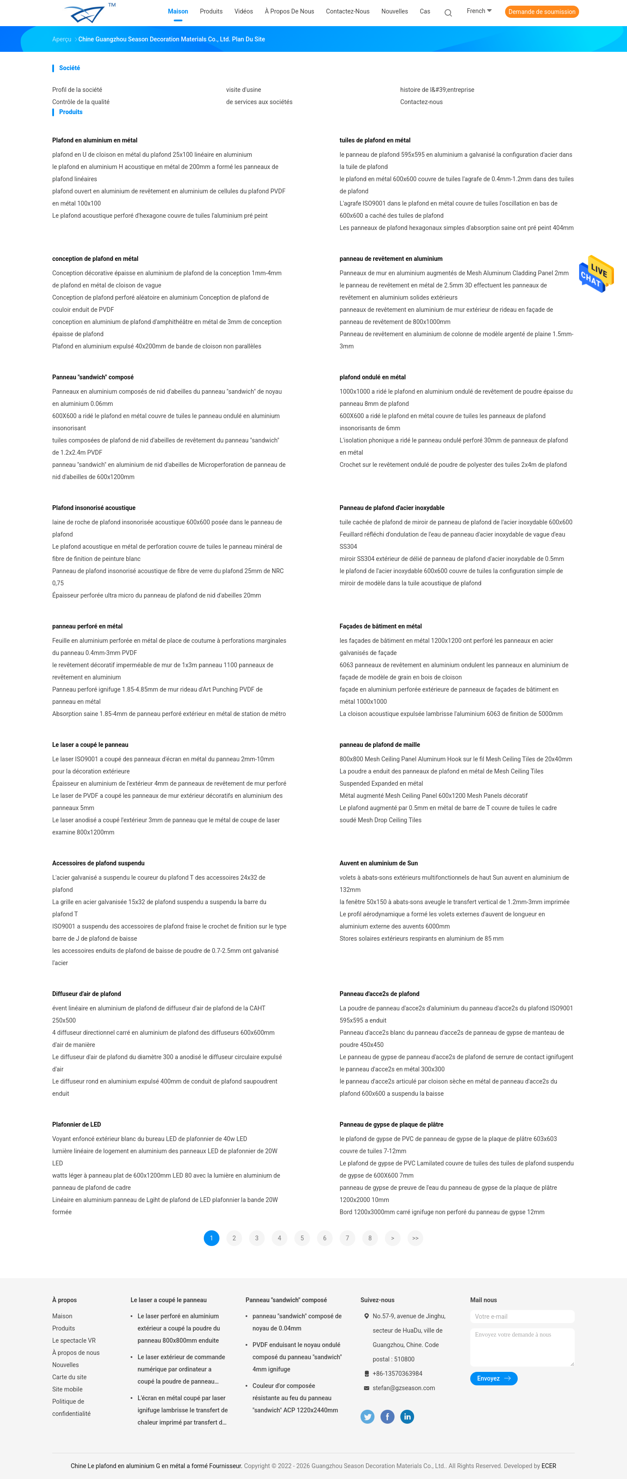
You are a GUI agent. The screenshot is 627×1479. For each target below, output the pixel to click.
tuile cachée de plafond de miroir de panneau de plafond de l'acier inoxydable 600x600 (456, 522)
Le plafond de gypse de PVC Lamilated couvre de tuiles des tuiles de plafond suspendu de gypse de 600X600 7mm (457, 1169)
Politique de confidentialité (71, 1407)
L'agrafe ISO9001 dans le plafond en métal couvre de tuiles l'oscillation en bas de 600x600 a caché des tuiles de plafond (448, 209)
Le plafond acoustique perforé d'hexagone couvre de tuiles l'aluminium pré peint (160, 215)
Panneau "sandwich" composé (93, 377)
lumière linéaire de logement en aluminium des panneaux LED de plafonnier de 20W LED (164, 1157)
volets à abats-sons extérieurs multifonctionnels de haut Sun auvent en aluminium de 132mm (454, 883)
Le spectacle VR (74, 1340)
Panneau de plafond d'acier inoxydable (392, 507)
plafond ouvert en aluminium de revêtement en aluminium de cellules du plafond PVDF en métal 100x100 (169, 197)
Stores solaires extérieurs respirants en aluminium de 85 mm (422, 938)
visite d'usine (243, 89)
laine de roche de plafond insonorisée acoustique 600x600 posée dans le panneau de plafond (167, 528)
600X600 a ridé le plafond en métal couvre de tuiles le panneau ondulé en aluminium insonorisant (166, 422)
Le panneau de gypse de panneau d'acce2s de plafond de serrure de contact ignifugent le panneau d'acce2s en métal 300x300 (456, 1063)
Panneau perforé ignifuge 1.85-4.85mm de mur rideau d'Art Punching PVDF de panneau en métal (157, 695)
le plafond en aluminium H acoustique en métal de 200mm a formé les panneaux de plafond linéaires (165, 172)
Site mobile (67, 1389)
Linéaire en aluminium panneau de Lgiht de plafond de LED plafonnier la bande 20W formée (165, 1206)
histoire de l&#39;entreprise (437, 89)
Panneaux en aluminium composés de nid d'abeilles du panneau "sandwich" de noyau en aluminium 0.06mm (167, 397)
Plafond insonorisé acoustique (93, 507)
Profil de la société (77, 89)
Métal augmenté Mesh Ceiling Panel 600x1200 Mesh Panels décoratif (434, 795)
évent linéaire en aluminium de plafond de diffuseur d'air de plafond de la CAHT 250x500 (158, 1014)
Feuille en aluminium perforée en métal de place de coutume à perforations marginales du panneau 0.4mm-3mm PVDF (169, 646)
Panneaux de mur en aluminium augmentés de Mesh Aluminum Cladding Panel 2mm (454, 273)
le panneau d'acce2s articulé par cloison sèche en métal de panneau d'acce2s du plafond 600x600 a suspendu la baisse (448, 1087)
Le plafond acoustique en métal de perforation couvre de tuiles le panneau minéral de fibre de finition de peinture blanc (167, 552)
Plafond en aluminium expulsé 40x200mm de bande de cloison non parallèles (156, 346)
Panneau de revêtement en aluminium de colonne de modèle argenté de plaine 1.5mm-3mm (456, 340)
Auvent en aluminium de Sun (379, 863)
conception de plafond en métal (95, 258)
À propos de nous (76, 1352)
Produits (63, 1328)
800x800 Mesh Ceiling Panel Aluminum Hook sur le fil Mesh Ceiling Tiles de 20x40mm (456, 759)
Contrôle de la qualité (81, 101)
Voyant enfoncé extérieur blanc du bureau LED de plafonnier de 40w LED (149, 1138)
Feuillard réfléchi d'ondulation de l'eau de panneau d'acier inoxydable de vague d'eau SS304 (452, 540)
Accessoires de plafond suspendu (98, 863)
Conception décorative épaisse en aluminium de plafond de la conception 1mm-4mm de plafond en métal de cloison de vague (167, 279)
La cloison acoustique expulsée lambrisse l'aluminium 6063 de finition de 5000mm (451, 713)
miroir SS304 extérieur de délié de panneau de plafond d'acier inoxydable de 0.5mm (452, 558)
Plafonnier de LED (76, 1124)
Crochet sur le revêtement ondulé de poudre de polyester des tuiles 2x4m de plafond (453, 464)
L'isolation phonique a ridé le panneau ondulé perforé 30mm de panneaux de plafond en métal (454, 446)
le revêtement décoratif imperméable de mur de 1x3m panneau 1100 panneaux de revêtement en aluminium (162, 671)
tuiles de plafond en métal (375, 140)
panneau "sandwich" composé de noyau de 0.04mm (297, 1322)
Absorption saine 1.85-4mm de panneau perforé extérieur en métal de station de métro (169, 713)
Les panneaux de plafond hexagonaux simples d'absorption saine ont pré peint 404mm (457, 227)
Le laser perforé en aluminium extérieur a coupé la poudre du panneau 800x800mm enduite (179, 1328)
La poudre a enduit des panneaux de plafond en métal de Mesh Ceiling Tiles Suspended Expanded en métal (441, 777)
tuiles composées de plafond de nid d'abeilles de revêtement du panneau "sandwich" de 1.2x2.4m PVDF (165, 446)
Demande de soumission (542, 11)
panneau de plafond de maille (380, 744)
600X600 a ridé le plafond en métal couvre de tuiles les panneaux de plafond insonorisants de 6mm (443, 422)
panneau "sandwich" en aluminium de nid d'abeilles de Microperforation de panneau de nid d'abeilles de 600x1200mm (169, 470)
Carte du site (69, 1377)
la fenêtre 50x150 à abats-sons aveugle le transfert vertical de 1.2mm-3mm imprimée (455, 901)
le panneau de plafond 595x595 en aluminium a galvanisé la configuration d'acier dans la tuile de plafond (456, 160)
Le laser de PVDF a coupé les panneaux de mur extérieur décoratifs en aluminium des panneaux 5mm (167, 801)
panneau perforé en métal (87, 626)
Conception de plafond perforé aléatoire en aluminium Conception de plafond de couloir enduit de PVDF (160, 303)
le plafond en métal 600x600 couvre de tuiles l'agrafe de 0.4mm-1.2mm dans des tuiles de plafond (457, 185)
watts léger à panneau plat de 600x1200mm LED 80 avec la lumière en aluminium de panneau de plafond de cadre (166, 1181)
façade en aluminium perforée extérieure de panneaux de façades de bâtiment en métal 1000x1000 (449, 695)
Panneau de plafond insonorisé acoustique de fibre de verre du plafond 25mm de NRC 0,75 (168, 577)
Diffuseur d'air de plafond (86, 993)
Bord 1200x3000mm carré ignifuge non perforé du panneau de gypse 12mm (442, 1212)
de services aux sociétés (259, 101)
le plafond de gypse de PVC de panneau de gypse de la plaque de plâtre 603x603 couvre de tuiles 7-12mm (448, 1145)
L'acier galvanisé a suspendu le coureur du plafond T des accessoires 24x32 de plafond (158, 883)
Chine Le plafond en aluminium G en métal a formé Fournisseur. (157, 1465)
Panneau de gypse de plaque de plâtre (392, 1124)
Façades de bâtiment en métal (381, 626)
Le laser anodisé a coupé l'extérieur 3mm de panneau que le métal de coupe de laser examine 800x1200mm (166, 826)
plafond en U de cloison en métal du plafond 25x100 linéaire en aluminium (152, 154)
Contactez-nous (421, 101)
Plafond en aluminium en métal (95, 140)
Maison (62, 1316)
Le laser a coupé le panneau (90, 744)
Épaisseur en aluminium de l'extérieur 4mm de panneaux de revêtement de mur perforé (169, 783)
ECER (549, 1465)
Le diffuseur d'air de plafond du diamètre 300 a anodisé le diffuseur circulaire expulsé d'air (167, 1063)
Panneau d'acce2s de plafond (379, 993)
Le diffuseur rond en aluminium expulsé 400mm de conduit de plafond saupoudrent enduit (164, 1087)
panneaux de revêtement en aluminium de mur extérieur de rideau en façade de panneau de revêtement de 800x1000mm (446, 315)
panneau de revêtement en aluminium (391, 258)
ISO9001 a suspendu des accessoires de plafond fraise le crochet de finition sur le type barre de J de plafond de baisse (169, 932)
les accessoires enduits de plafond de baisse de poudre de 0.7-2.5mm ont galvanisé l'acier (165, 956)
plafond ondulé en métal (373, 377)
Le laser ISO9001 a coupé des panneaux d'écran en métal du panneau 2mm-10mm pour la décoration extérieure (163, 765)
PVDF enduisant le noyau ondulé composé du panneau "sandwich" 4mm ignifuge (297, 1357)
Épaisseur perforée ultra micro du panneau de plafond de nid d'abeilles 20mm (156, 595)
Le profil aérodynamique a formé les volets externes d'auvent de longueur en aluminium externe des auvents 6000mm (442, 920)
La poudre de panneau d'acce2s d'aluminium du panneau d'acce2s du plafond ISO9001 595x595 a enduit (456, 1014)
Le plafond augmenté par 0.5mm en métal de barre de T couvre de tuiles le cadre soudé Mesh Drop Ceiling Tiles (448, 814)
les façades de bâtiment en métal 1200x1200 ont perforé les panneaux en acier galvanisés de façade (446, 646)
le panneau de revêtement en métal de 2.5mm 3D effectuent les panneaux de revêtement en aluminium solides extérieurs (443, 291)
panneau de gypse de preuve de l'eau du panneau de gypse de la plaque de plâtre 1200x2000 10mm (448, 1193)
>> (415, 1238)
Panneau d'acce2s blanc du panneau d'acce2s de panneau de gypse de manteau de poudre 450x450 (452, 1038)
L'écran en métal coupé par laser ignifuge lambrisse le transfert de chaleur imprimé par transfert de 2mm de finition (183, 1411)
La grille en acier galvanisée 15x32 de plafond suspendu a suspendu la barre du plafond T (159, 908)
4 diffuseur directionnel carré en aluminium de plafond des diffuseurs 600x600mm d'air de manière (163, 1038)
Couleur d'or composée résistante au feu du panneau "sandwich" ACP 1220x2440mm (295, 1398)
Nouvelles (65, 1364)
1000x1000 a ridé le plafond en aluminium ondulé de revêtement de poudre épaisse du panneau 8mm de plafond (456, 397)
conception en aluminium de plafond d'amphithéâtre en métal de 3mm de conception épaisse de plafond (167, 328)
